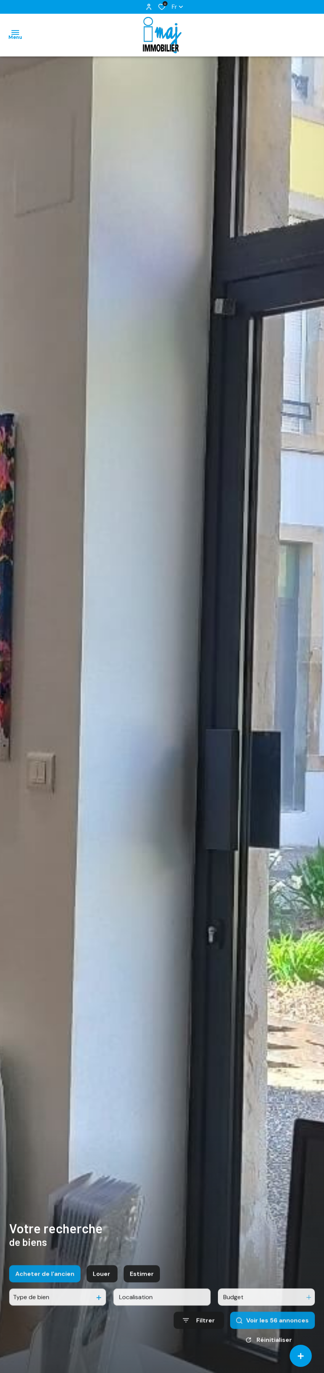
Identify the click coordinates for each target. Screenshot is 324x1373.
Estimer (142, 1283)
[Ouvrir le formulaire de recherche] (199, 1329)
